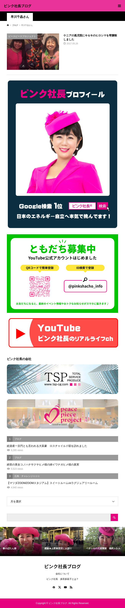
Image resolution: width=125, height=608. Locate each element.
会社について (62, 573)
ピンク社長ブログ (17, 5)
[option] (21, 541)
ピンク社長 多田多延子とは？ (62, 579)
